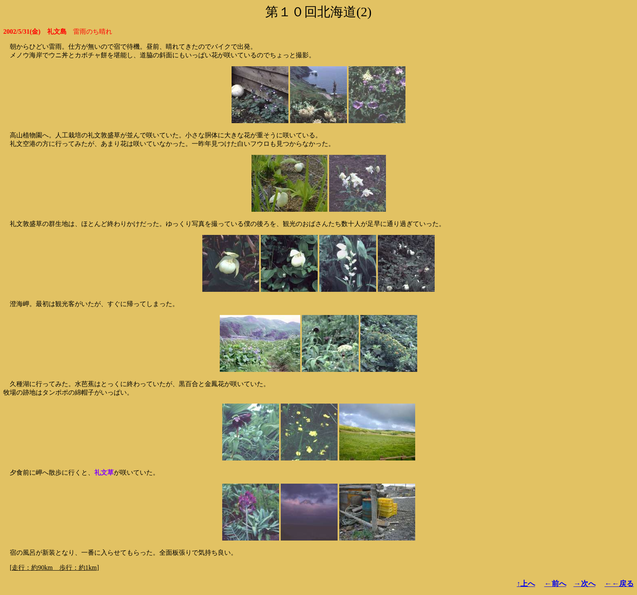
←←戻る (619, 584)
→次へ (585, 584)
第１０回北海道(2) (318, 11)
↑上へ (526, 584)
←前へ (555, 584)
